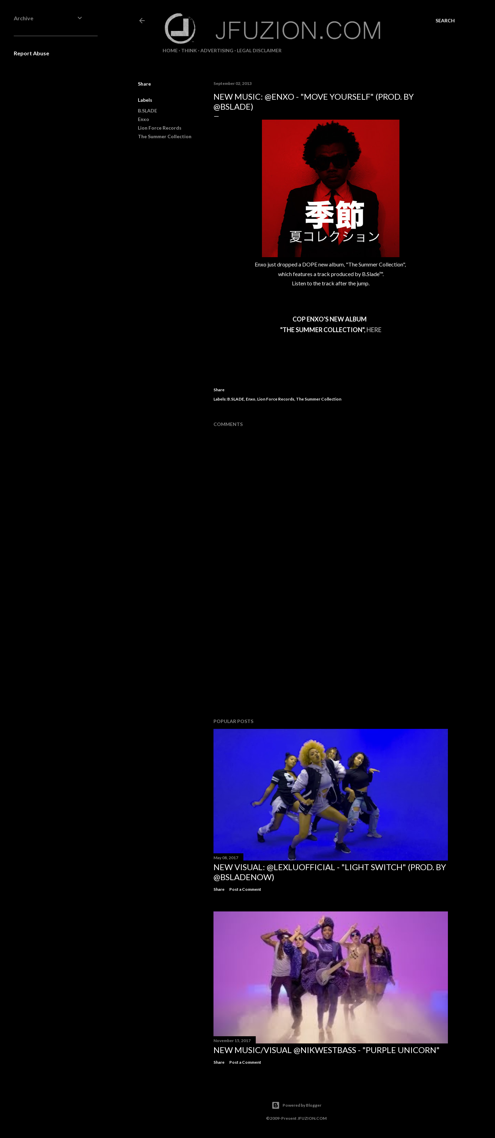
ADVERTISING (216, 50)
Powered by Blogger (296, 1105)
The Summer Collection (164, 136)
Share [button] (144, 84)
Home (170, 50)
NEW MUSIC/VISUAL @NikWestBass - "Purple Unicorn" (326, 1050)
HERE (374, 329)
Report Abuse (31, 53)
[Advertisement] (330, 653)
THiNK (189, 50)
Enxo (143, 119)
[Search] (445, 20)
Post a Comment (245, 889)
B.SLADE (147, 110)
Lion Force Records (160, 128)
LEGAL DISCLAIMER (259, 50)
